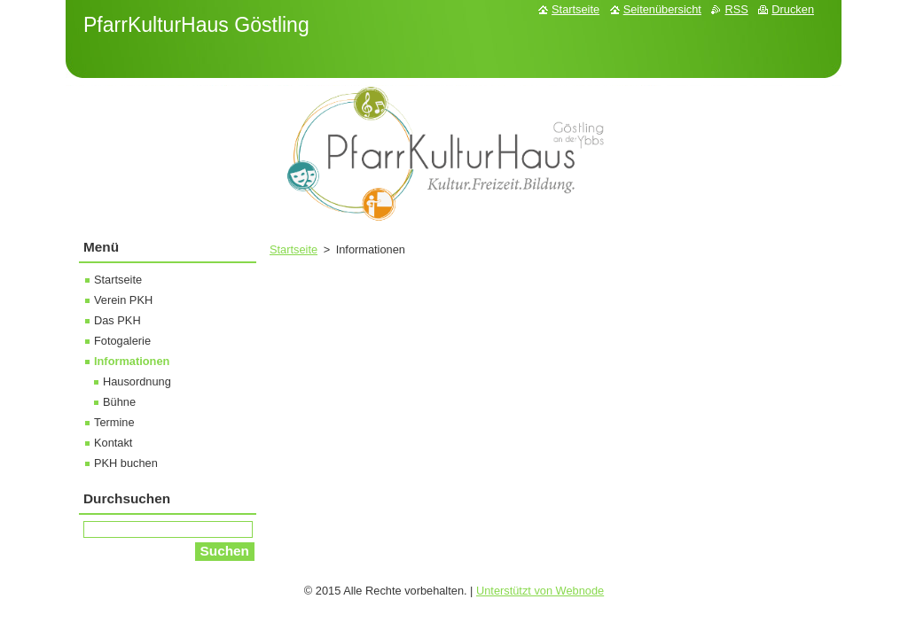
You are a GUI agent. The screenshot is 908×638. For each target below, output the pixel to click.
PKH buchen (126, 463)
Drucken (792, 9)
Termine (114, 422)
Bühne (119, 401)
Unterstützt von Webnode (540, 590)
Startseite (293, 249)
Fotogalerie (122, 340)
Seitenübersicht (662, 9)
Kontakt (113, 442)
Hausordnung (137, 381)
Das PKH (117, 320)
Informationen (131, 361)
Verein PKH (123, 300)
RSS (736, 9)
